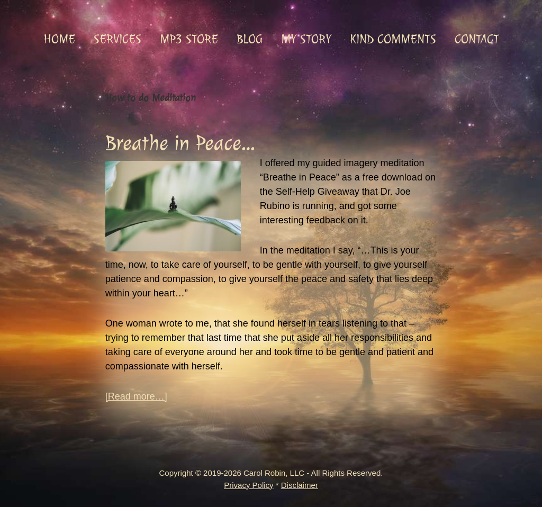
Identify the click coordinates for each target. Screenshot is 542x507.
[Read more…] (136, 397)
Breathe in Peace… (180, 143)
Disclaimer (299, 485)
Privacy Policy (248, 485)
